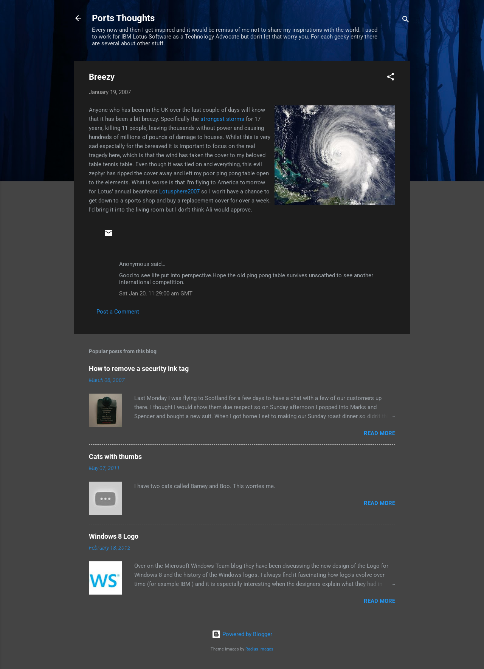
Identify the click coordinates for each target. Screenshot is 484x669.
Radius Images (259, 649)
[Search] (405, 20)
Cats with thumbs (115, 456)
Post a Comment (117, 311)
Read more (379, 433)
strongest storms (222, 119)
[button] (390, 78)
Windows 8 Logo (113, 536)
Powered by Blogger (242, 634)
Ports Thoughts (123, 18)
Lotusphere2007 (179, 191)
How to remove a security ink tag (139, 368)
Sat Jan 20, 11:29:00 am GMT (155, 293)
